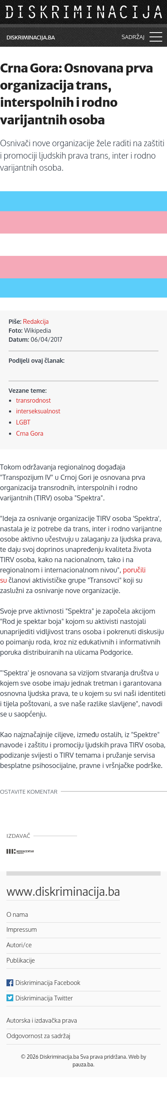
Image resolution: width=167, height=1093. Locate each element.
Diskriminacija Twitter (44, 998)
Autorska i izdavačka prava (41, 1020)
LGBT (23, 422)
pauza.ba (83, 1064)
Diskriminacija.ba (30, 37)
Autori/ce (19, 944)
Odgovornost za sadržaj (38, 1035)
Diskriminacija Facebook (48, 982)
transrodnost (33, 400)
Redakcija (36, 321)
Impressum (21, 929)
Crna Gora (30, 433)
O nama (17, 914)
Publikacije (20, 960)
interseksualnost (38, 411)
